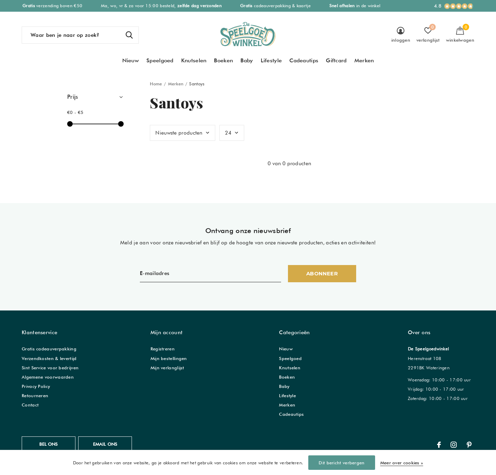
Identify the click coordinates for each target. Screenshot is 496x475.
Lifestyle (271, 60)
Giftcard (336, 60)
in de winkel (355, 5)
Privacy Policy (36, 386)
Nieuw (130, 60)
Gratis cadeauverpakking (49, 348)
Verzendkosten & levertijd (49, 358)
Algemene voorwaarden (48, 377)
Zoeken (129, 35)
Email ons (105, 444)
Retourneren (35, 395)
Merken (364, 60)
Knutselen (194, 60)
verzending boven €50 (52, 5)
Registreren (163, 348)
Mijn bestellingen (169, 358)
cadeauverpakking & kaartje (275, 5)
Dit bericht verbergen (341, 462)
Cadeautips (303, 60)
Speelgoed (160, 60)
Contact (30, 405)
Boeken (223, 60)
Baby (246, 60)
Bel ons (48, 444)
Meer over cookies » (401, 462)
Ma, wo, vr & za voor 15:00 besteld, (161, 5)
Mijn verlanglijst (167, 367)
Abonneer (322, 273)
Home (156, 83)
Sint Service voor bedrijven (50, 367)
